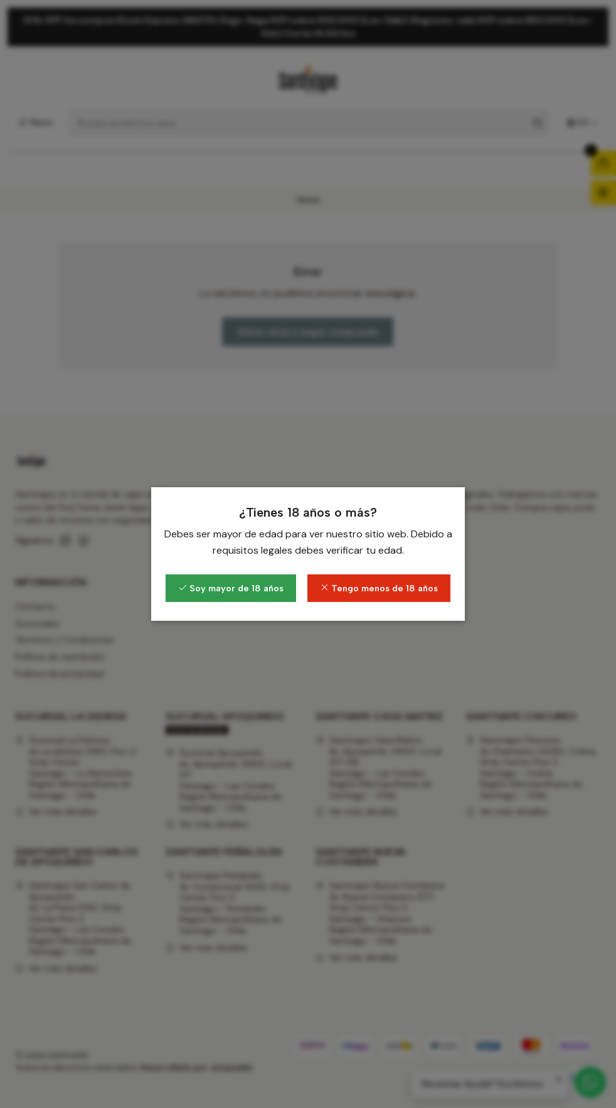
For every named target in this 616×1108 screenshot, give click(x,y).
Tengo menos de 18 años (379, 588)
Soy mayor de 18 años (231, 588)
